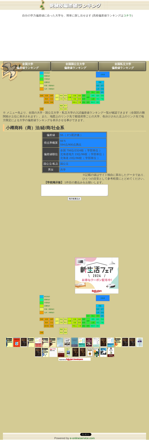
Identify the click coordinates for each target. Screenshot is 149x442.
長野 (88, 97)
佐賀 (46, 95)
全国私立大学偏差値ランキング (123, 66)
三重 (79, 102)
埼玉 (97, 99)
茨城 (102, 95)
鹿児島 (46, 102)
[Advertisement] (74, 40)
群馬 (93, 95)
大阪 (74, 99)
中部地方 (47, 79)
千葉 (102, 99)
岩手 (102, 85)
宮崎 (51, 102)
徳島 (65, 109)
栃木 (97, 95)
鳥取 (65, 95)
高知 (61, 109)
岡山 (65, 99)
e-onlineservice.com (82, 440)
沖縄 (41, 109)
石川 (88, 92)
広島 (61, 99)
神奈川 (93, 102)
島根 (61, 95)
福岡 (51, 95)
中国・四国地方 (49, 85)
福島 (102, 92)
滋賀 (79, 95)
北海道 (103, 74)
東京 (97, 102)
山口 (57, 97)
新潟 (97, 92)
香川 (65, 105)
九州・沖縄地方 (49, 89)
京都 (74, 95)
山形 (97, 89)
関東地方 (47, 76)
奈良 (79, 99)
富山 (93, 92)
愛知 (83, 102)
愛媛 (61, 105)
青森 (100, 82)
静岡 (88, 102)
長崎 (41, 95)
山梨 (93, 99)
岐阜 (83, 99)
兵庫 (69, 97)
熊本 (46, 99)
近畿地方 (47, 82)
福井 (83, 95)
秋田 (97, 85)
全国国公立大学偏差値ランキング (75, 66)
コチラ (127, 15)
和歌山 (74, 102)
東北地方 (47, 73)
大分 (51, 99)
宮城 (102, 89)
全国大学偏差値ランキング (28, 66)
